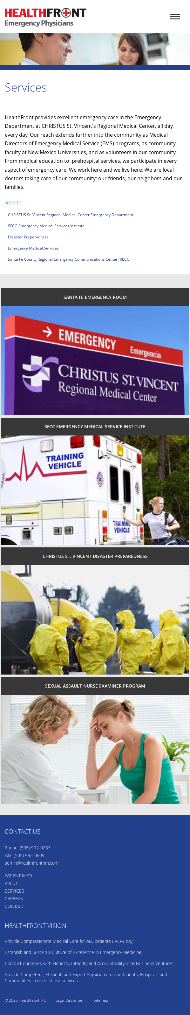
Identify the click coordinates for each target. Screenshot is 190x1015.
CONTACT (14, 906)
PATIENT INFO (18, 876)
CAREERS (14, 898)
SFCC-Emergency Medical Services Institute (46, 226)
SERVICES (14, 891)
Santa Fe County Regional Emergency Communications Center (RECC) (69, 259)
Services (13, 203)
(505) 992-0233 (35, 848)
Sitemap (101, 1000)
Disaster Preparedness (28, 237)
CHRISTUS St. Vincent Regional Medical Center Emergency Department (70, 214)
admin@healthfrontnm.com (31, 863)
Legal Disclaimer (70, 1000)
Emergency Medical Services (33, 248)
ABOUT (12, 883)
